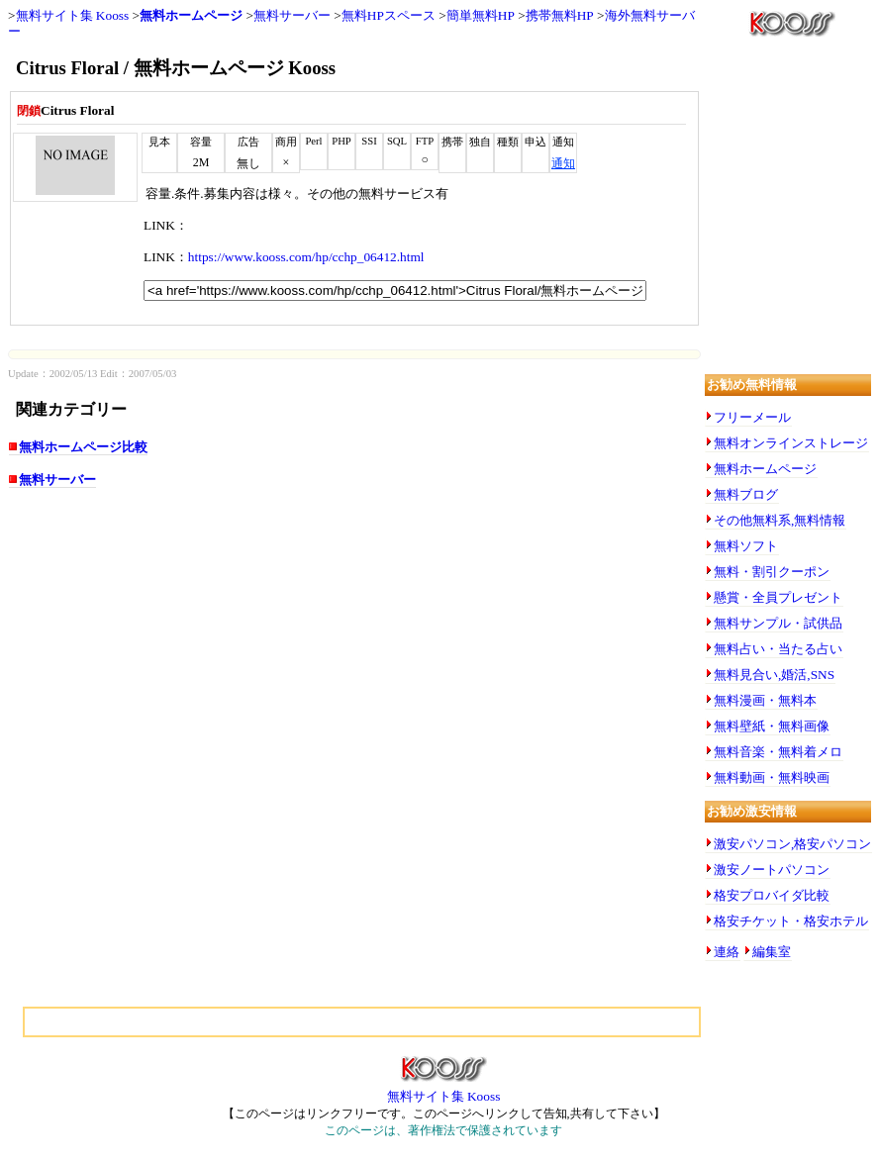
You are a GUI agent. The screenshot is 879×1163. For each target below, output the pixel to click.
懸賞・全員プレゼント (778, 597)
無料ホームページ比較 (83, 446)
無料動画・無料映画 (772, 777)
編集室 (771, 951)
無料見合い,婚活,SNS (774, 674)
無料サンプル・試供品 (778, 623)
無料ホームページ (191, 15)
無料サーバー (292, 15)
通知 (563, 163)
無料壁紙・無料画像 (772, 726)
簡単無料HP (480, 15)
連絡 (726, 951)
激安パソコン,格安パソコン (792, 843)
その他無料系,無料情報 (779, 520)
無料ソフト (746, 545)
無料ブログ (746, 494)
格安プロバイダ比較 (772, 895)
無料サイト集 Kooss (73, 15)
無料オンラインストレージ (791, 443)
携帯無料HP (560, 15)
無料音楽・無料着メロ (778, 751)
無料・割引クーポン (772, 571)
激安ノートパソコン (772, 869)
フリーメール (752, 417)
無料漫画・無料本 (765, 700)
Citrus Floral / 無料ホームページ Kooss (176, 67)
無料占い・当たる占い (778, 648)
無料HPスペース (389, 15)
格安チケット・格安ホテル (791, 921)
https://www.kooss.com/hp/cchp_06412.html (306, 256)
